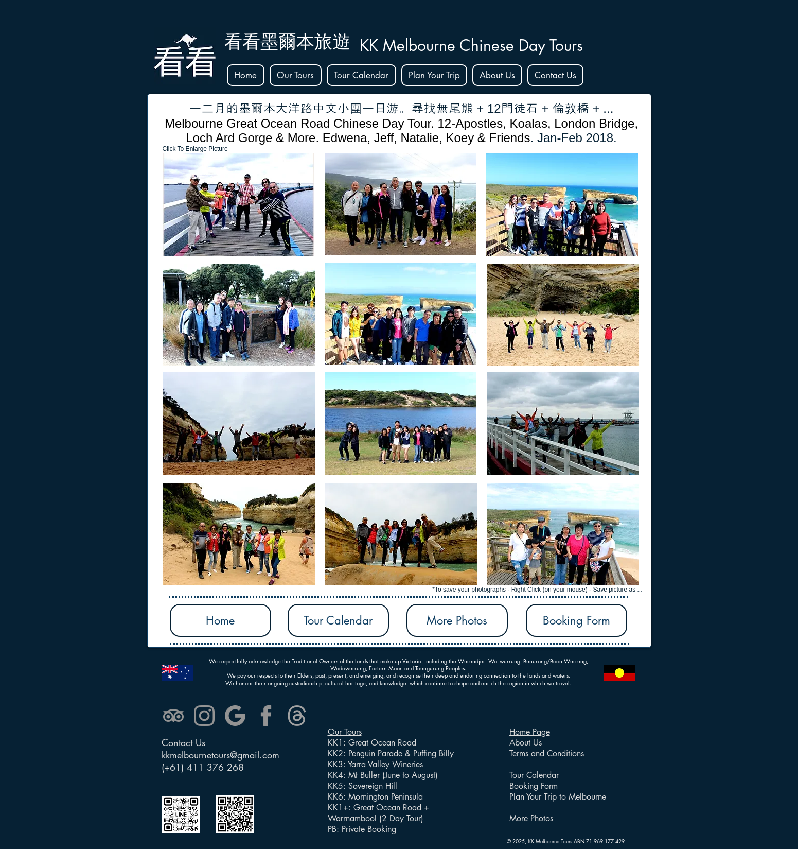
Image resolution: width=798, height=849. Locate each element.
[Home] (220, 620)
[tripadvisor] (173, 715)
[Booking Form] (576, 620)
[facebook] (266, 715)
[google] (235, 715)
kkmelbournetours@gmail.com (220, 755)
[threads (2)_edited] (297, 715)
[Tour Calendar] (338, 620)
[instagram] (204, 715)
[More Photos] (457, 620)
